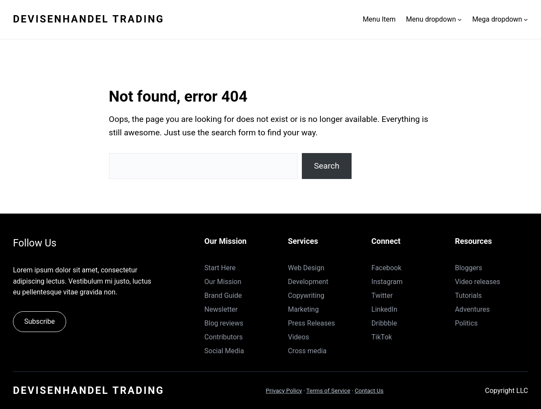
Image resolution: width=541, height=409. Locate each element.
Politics (466, 323)
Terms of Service (328, 390)
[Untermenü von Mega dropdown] (526, 19)
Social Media (224, 351)
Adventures (472, 309)
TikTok (381, 337)
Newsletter (221, 309)
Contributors (224, 337)
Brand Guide (223, 295)
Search (326, 166)
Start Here (220, 268)
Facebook (386, 268)
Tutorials (468, 295)
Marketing (303, 309)
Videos (298, 337)
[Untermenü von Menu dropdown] (460, 19)
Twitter (382, 295)
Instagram (387, 282)
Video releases (477, 282)
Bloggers (468, 268)
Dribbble (384, 323)
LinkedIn (384, 309)
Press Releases (311, 323)
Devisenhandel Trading (88, 19)
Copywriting (306, 295)
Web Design (306, 268)
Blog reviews (224, 323)
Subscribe (39, 321)
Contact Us (369, 390)
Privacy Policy (284, 390)
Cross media (307, 351)
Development (308, 282)
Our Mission (223, 282)
